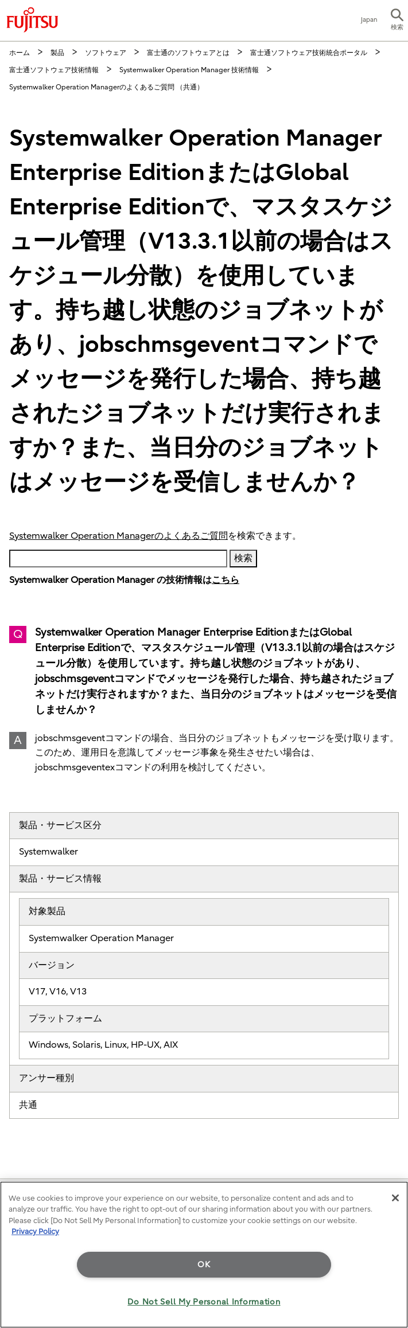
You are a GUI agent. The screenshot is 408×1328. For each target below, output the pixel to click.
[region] (204, 1254)
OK (203, 1265)
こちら (225, 580)
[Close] (395, 1198)
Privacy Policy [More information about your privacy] (35, 1231)
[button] (397, 21)
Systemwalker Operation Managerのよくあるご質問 (118, 536)
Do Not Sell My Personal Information (203, 1302)
